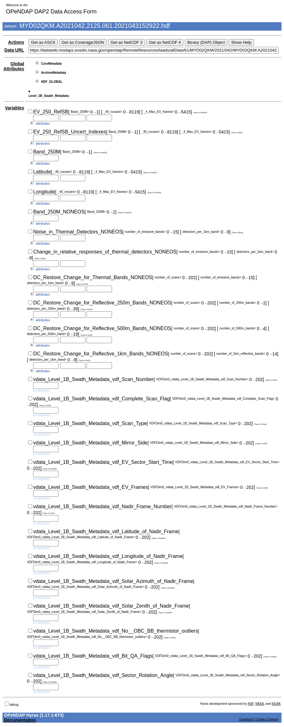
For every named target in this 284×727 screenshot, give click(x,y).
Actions (16, 42)
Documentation (20, 720)
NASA (259, 703)
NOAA (276, 703)
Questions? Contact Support (258, 719)
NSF (251, 703)
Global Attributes (13, 66)
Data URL (14, 50)
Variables (14, 107)
